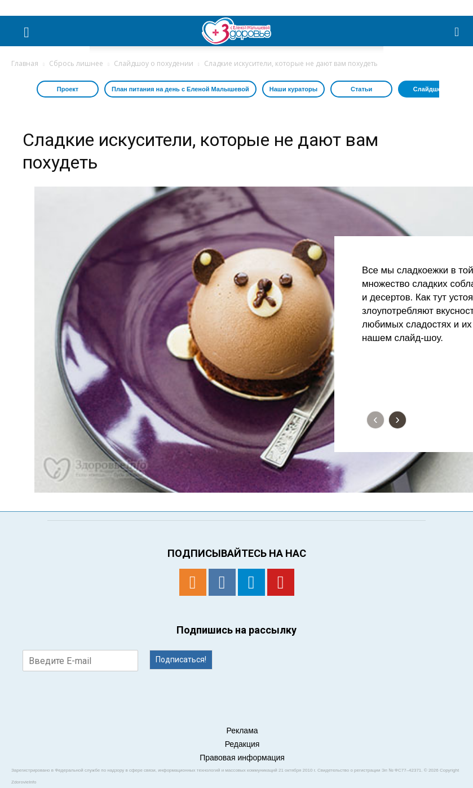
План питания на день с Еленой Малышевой (180, 89)
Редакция (242, 744)
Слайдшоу (429, 89)
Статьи (361, 89)
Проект (67, 89)
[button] (457, 31)
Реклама (242, 730)
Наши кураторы (293, 89)
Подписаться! (181, 659)
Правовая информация (242, 757)
